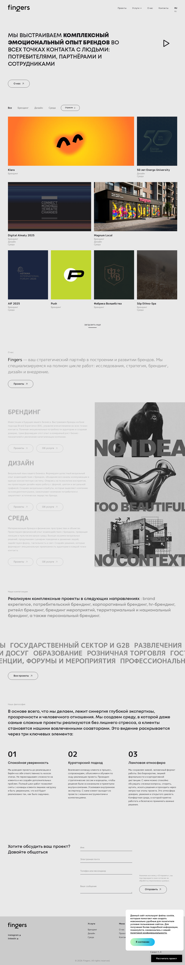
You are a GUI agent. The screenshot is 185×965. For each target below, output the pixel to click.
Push (54, 303)
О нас (150, 8)
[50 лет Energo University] (157, 141)
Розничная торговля (114, 653)
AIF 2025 (14, 303)
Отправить (151, 889)
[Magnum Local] (135, 206)
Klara (11, 170)
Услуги (135, 8)
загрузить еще (92, 324)
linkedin (12, 939)
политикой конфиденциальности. (148, 933)
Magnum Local (103, 235)
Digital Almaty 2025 (21, 235)
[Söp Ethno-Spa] (157, 274)
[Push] (71, 274)
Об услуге (48, 448)
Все (10, 107)
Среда (52, 107)
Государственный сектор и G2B (82, 645)
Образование (45, 653)
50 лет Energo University (153, 170)
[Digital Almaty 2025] (49, 206)
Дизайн (38, 107)
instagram (13, 935)
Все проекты (21, 676)
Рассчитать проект (166, 958)
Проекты (122, 8)
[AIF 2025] (28, 274)
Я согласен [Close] (142, 942)
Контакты (163, 8)
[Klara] (71, 141)
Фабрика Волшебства (108, 303)
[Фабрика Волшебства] (114, 274)
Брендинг (23, 107)
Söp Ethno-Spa (146, 303)
